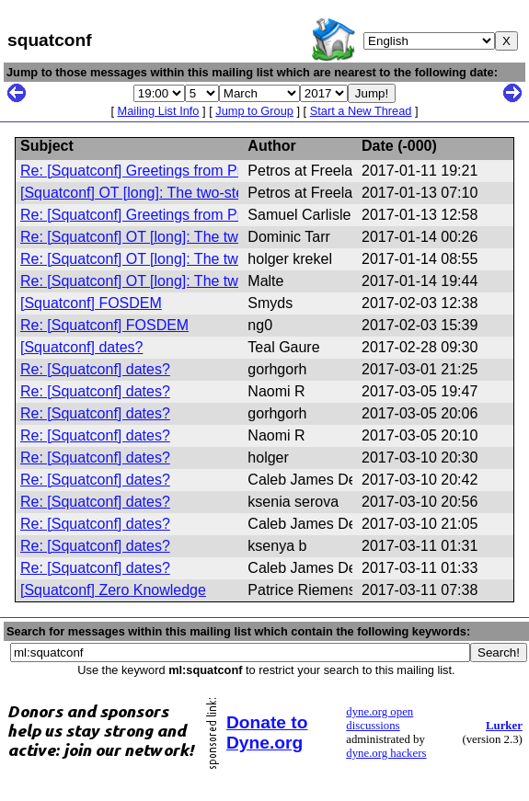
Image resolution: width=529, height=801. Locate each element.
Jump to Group (254, 111)
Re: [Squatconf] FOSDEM (104, 325)
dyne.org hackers (386, 753)
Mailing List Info (159, 111)
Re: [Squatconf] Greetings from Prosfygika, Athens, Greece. (214, 170)
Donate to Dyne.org (266, 732)
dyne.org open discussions (379, 718)
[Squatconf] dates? (81, 347)
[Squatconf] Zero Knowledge (113, 590)
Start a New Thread (361, 111)
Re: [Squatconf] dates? (95, 369)
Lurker (504, 725)
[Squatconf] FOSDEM (91, 303)
